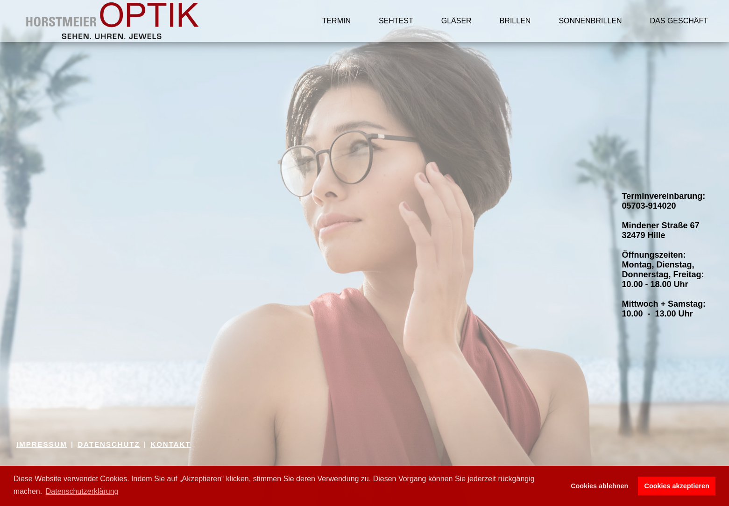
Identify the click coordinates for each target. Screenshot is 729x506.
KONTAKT (170, 444)
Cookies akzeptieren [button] (676, 486)
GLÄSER (456, 21)
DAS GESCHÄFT (679, 21)
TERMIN (336, 21)
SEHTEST (396, 21)
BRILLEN (515, 21)
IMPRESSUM (41, 444)
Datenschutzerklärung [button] (82, 491)
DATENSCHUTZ (109, 444)
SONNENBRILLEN (590, 21)
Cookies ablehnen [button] (599, 486)
